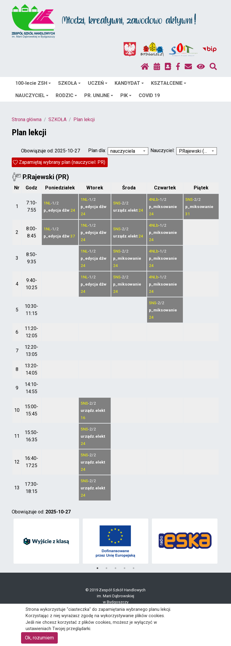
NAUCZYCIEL (31, 95)
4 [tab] (125, 568)
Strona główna (27, 119)
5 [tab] (134, 568)
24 (72, 210)
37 (72, 236)
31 (187, 213)
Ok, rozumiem (39, 638)
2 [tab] (106, 568)
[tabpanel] (46, 541)
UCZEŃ (97, 83)
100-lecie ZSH (33, 83)
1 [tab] (97, 568)
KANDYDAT (129, 83)
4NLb (154, 199)
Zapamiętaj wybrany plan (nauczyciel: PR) (62, 162)
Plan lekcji (84, 119)
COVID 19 (149, 95)
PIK (125, 95)
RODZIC (66, 95)
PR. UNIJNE (98, 95)
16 (83, 417)
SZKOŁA (69, 83)
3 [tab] (115, 568)
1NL (47, 203)
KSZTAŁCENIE (168, 83)
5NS (117, 203)
